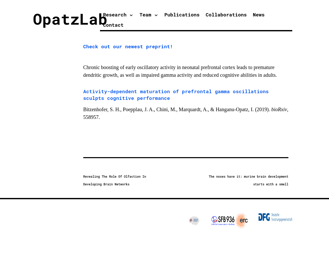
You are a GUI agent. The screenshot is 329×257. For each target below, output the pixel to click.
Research (114, 14)
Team (145, 14)
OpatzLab (70, 18)
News (259, 14)
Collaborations (226, 14)
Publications (182, 14)
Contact (113, 25)
